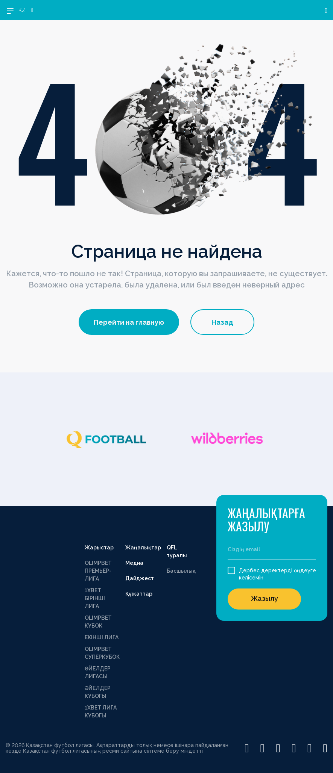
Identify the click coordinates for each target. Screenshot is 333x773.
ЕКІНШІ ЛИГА (102, 637)
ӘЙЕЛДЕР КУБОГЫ (98, 692)
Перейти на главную (129, 322)
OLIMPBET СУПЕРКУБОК (102, 653)
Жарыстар (99, 548)
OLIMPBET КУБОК (98, 622)
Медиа (134, 563)
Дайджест (139, 578)
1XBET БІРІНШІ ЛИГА (95, 598)
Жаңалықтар (143, 548)
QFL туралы (177, 551)
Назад (222, 322)
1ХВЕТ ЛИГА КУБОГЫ (101, 712)
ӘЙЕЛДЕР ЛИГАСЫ (98, 672)
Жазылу (264, 598)
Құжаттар (138, 594)
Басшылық (181, 571)
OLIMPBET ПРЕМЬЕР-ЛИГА (98, 571)
